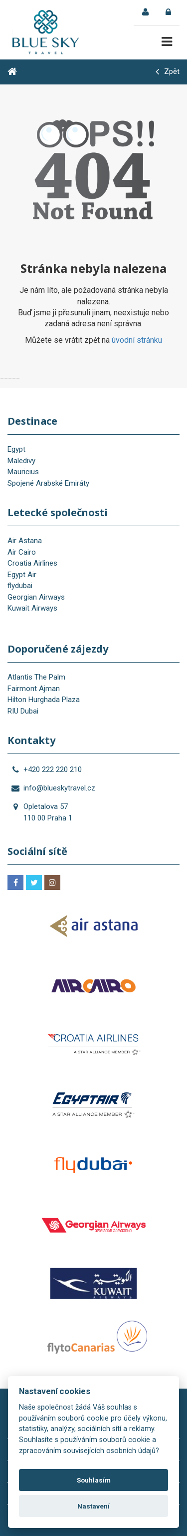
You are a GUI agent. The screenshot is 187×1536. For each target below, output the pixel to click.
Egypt (16, 449)
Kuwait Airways (32, 608)
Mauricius (23, 471)
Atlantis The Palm (36, 677)
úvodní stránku (137, 340)
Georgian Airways (36, 597)
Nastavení (93, 1506)
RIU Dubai (22, 711)
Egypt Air (21, 574)
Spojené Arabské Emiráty (48, 483)
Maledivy (21, 460)
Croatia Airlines (32, 563)
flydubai (19, 585)
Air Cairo (21, 552)
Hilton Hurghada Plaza (43, 699)
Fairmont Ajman (33, 688)
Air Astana (24, 540)
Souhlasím (94, 1480)
